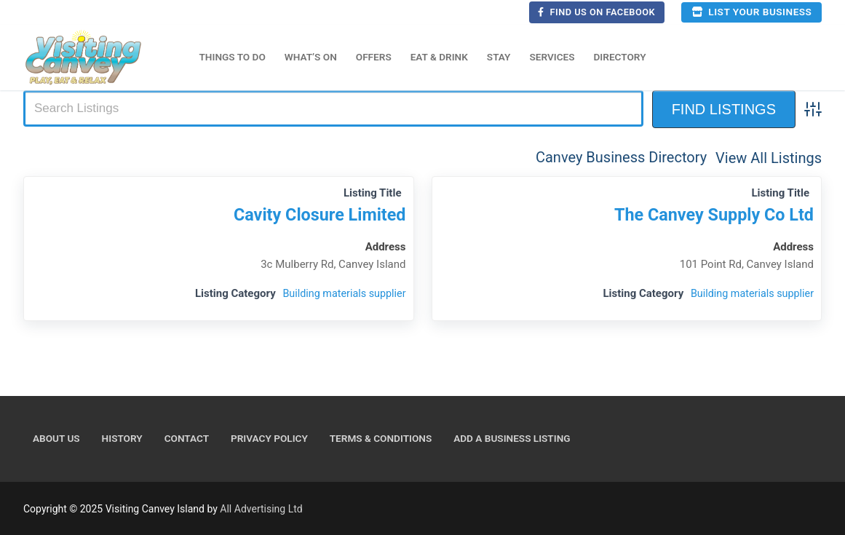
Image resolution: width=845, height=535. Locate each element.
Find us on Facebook (596, 12)
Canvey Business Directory (621, 157)
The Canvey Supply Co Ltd (710, 215)
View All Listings (768, 157)
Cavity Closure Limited (315, 215)
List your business (751, 11)
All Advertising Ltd (261, 509)
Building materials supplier (341, 293)
